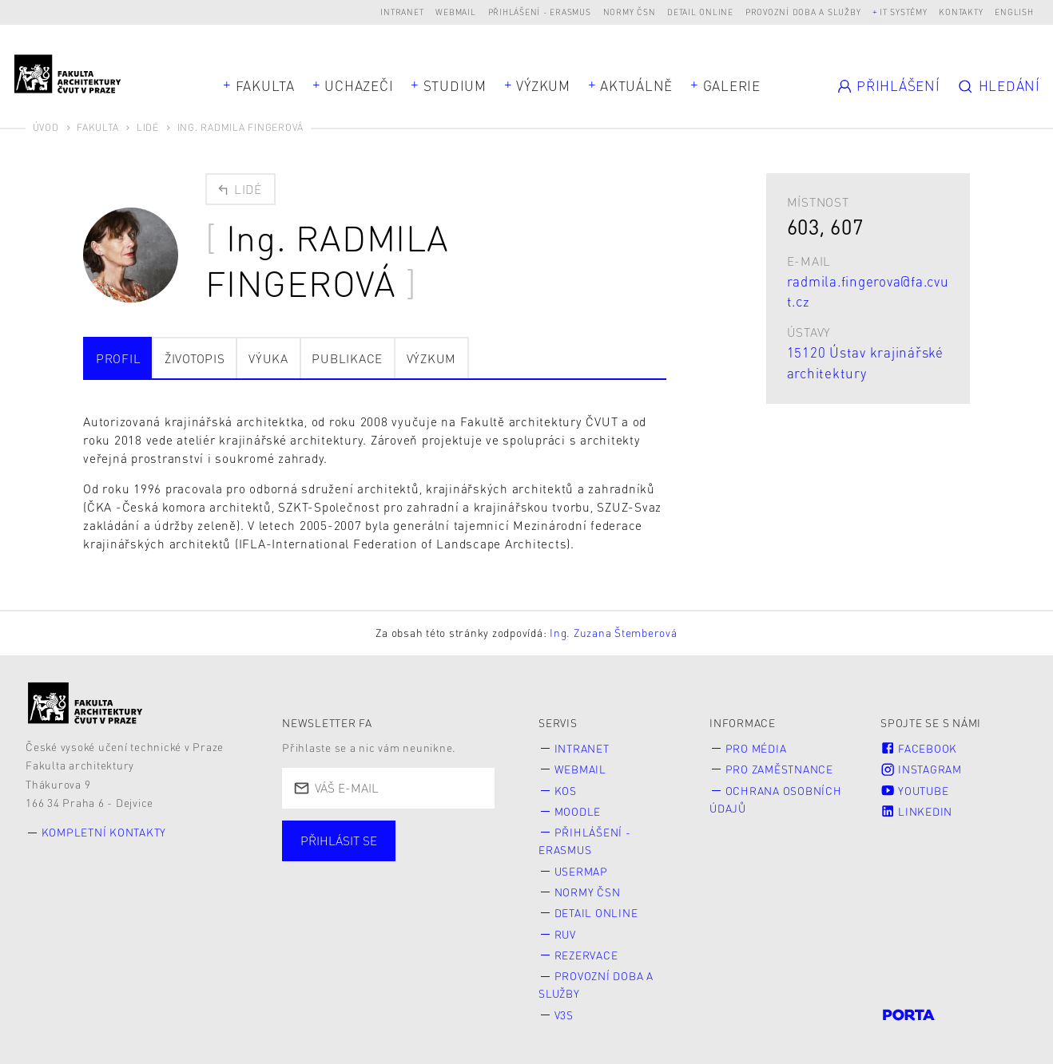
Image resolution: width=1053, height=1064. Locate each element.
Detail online (700, 11)
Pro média (756, 748)
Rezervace (586, 955)
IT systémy (904, 11)
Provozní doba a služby (803, 11)
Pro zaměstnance (779, 769)
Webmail (455, 11)
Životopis (195, 358)
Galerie (732, 85)
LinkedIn (916, 811)
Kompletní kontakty (104, 832)
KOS (565, 790)
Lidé (148, 127)
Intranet (401, 11)
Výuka (268, 358)
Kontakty (961, 11)
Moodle (578, 811)
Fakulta (265, 85)
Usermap (581, 871)
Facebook (918, 748)
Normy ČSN (629, 11)
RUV (565, 934)
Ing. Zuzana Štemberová (613, 632)
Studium (455, 85)
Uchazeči (358, 85)
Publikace (347, 358)
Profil (118, 358)
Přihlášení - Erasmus (539, 11)
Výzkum (543, 85)
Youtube (914, 790)
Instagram (921, 769)
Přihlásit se (338, 840)
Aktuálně (636, 85)
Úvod (46, 127)
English (1014, 11)
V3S (564, 1015)
